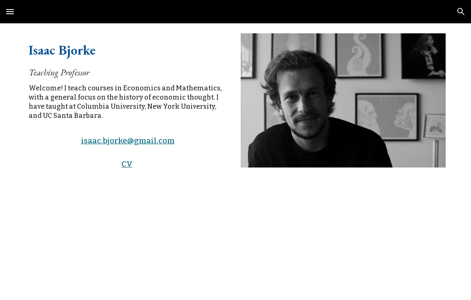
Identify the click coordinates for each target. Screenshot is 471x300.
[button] (10, 11)
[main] (127, 79)
